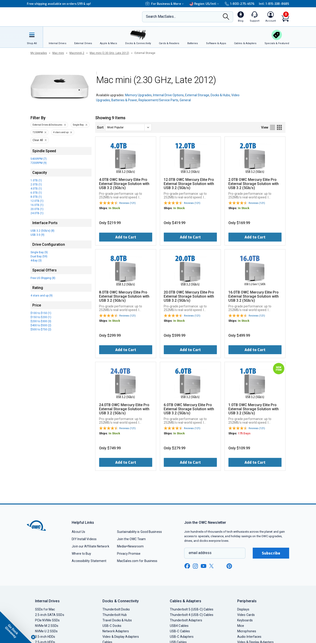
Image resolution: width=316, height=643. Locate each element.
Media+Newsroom (130, 546)
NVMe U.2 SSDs (46, 631)
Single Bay (78, 125)
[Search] (226, 17)
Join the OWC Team (131, 539)
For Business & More (165, 4)
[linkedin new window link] (221, 566)
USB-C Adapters (182, 636)
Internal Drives (47, 601)
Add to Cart (125, 237)
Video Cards (246, 615)
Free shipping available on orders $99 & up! (59, 4)
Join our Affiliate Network (90, 546)
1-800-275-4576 (239, 4)
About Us (78, 532)
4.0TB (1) (36, 188)
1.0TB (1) (36, 180)
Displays (243, 609)
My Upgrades (39, 53)
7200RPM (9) (39, 163)
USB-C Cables (180, 631)
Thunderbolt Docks (116, 609)
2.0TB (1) (36, 184)
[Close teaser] (33, 637)
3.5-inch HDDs (45, 636)
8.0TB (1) (36, 196)
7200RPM (38, 132)
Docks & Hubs (220, 95)
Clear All (38, 140)
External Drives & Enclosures (47, 125)
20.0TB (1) (37, 209)
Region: (204, 4)
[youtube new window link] (203, 566)
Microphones (246, 631)
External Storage (197, 95)
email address (200, 553)
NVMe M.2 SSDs (46, 626)
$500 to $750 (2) (41, 329)
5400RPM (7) (39, 158)
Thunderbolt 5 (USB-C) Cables (192, 609)
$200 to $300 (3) (41, 321)
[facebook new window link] (187, 566)
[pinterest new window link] (229, 566)
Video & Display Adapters (120, 636)
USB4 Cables (179, 626)
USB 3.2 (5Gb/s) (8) (42, 230)
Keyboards (245, 620)
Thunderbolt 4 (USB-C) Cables (192, 615)
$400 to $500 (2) (41, 325)
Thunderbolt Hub (114, 615)
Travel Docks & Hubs (117, 620)
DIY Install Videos (84, 539)
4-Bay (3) (36, 260)
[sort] (128, 127)
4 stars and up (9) (42, 295)
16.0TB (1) (37, 205)
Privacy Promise (128, 553)
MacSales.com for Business (137, 561)
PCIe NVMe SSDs (47, 620)
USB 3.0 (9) (37, 234)
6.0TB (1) (36, 192)
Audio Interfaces (249, 636)
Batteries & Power (124, 100)
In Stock (114, 208)
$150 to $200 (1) (41, 317)
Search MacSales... (161, 16)
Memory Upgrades (138, 95)
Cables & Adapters (185, 601)
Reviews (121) (127, 203)
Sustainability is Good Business (139, 532)
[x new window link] (212, 566)
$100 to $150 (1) (41, 313)
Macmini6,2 (76, 53)
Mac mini (58, 53)
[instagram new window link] (195, 566)
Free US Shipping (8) (43, 278)
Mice (240, 626)
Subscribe (271, 553)
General (185, 100)
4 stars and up (61, 132)
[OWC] (57, 17)
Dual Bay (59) (39, 256)
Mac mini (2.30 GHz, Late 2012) (109, 53)
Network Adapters (115, 631)
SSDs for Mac (45, 609)
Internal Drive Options (168, 95)
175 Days (244, 433)
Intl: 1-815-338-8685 (274, 4)
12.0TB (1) (37, 201)
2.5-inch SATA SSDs (49, 615)
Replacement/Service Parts (158, 100)
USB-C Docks (111, 626)
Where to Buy (81, 553)
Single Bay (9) (39, 252)
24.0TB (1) (37, 213)
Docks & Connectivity (120, 601)
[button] (16, 627)
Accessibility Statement (89, 561)
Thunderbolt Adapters (186, 620)
